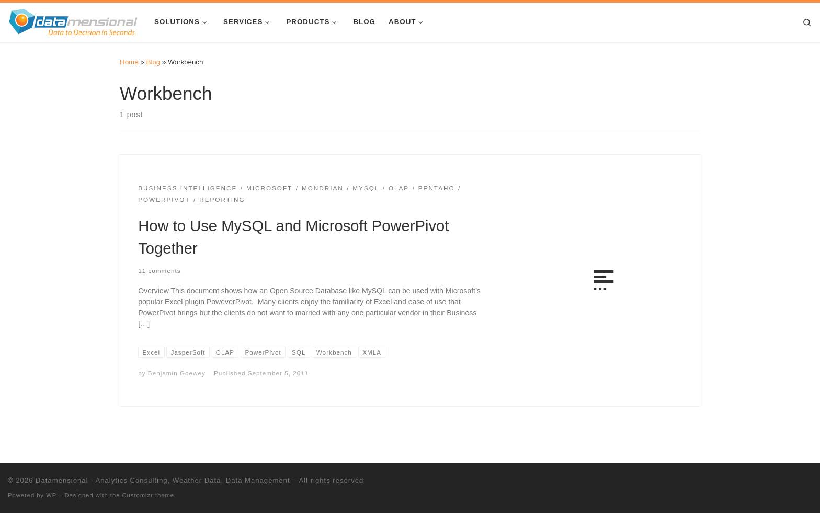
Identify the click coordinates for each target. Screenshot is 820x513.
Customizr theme (148, 495)
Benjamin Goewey (177, 373)
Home (129, 62)
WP (51, 495)
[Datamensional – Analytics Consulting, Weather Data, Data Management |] (73, 21)
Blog (153, 62)
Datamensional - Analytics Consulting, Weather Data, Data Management (163, 480)
